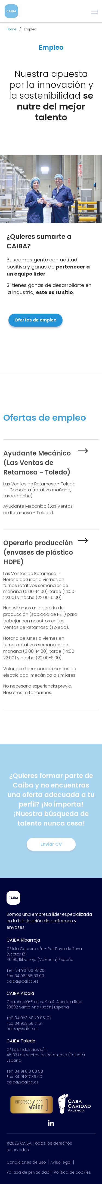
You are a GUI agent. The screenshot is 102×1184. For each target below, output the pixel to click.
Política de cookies (72, 1172)
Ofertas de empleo (35, 320)
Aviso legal (60, 1162)
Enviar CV (51, 844)
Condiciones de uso (26, 1162)
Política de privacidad (28, 1172)
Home (11, 29)
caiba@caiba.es (23, 981)
